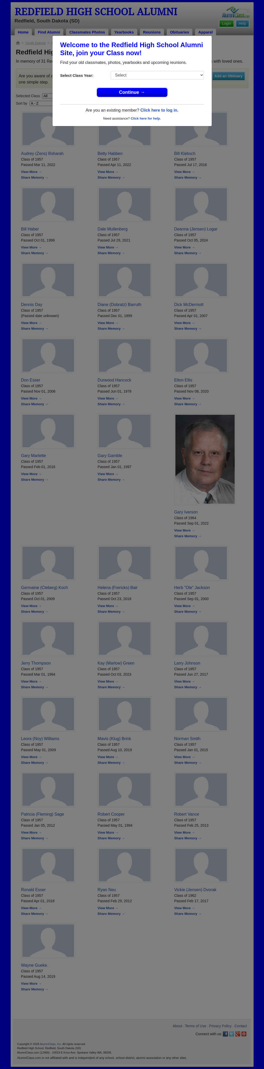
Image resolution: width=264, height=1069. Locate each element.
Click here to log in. (159, 110)
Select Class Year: (76, 75)
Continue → (132, 92)
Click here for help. (146, 118)
